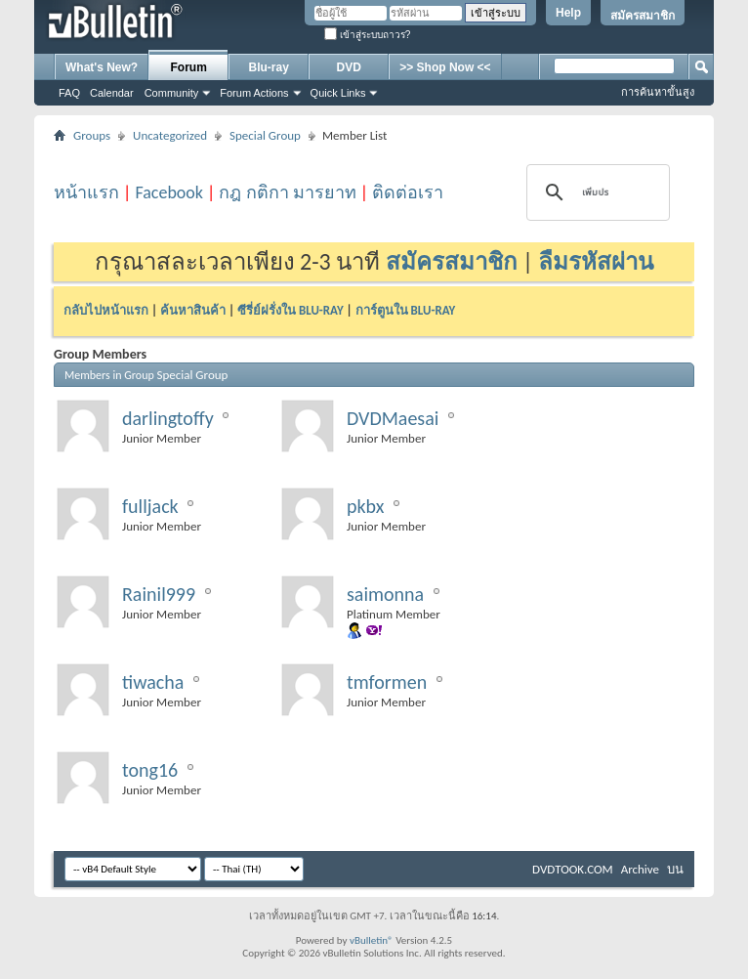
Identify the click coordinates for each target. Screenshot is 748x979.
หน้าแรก (86, 192)
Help (568, 13)
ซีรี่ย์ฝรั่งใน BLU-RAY (290, 310)
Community (172, 93)
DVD (349, 67)
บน (675, 869)
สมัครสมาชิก (642, 15)
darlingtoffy (168, 418)
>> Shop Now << (444, 67)
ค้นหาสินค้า (193, 310)
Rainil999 (158, 594)
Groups (91, 135)
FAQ (69, 93)
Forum (189, 67)
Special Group (265, 135)
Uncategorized (170, 135)
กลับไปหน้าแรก (105, 310)
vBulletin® (372, 940)
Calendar (112, 93)
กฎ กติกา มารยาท (287, 192)
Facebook (169, 192)
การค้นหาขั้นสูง (657, 92)
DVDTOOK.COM (572, 869)
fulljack (150, 506)
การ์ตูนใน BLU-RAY (405, 310)
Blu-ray (269, 67)
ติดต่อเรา (407, 192)
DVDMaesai (392, 418)
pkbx (365, 506)
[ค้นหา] (595, 192)
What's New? (101, 67)
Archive (640, 869)
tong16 (150, 770)
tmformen (387, 682)
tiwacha (153, 682)
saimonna (385, 594)
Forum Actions (254, 93)
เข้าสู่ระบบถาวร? (367, 34)
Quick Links (338, 93)
